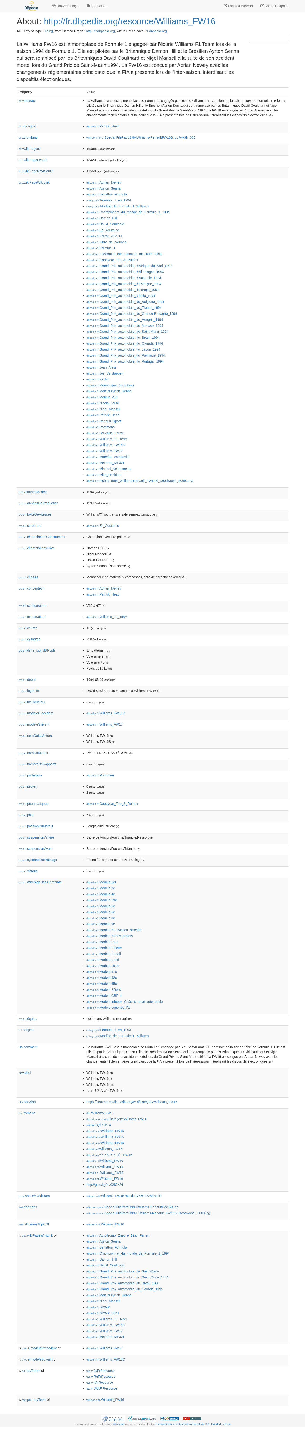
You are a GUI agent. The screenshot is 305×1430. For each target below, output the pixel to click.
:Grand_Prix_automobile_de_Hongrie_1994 (124, 320)
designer (27, 126)
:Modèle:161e (102, 966)
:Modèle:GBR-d (104, 995)
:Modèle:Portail (103, 954)
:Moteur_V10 (102, 397)
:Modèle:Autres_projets (109, 936)
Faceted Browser (238, 6)
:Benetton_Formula (106, 194)
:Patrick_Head (102, 126)
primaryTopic (34, 1400)
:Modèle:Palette (104, 948)
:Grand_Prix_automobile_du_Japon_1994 (123, 349)
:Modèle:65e (101, 984)
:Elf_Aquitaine (102, 230)
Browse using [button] (66, 6)
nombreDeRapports (37, 764)
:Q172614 (98, 1125)
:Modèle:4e (100, 894)
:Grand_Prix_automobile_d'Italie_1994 (120, 296)
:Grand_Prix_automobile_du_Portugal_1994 (125, 361)
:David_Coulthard (105, 224)
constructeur (32, 617)
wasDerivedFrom (34, 1196)
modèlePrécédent (36, 713)
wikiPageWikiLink (34, 182)
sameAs (27, 1113)
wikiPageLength (33, 160)
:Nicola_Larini (102, 403)
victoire (28, 871)
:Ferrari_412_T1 (104, 236)
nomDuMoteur (33, 753)
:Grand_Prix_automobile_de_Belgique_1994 (125, 302)
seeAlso (27, 1102)
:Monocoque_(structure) (110, 385)
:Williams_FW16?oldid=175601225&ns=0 (123, 1196)
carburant (30, 526)
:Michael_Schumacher (109, 469)
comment (28, 1047)
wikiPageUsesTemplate (40, 882)
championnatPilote (37, 548)
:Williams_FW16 (100, 1113)
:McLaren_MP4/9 (105, 463)
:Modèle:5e (100, 906)
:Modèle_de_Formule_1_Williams (117, 206)
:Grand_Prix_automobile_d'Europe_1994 (122, 290)
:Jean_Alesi (101, 367)
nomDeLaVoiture (35, 736)
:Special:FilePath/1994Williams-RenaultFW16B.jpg (132, 1207)
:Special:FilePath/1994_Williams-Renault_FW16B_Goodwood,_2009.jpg (148, 1213)
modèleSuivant (34, 724)
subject (26, 1030)
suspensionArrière (36, 837)
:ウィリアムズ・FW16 (109, 1155)
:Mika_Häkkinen (104, 475)
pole (26, 815)
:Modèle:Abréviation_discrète (114, 930)
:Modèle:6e (100, 912)
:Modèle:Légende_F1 (108, 1007)
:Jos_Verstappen (104, 373)
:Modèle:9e (100, 924)
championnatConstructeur (42, 537)
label (25, 1073)
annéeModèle (33, 492)
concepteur (31, 588)
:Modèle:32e (101, 978)
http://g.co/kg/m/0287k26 (104, 1185)
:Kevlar (97, 379)
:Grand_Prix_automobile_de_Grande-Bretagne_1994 (131, 314)
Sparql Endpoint (274, 6)
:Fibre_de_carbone (106, 242)
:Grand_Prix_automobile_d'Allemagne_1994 (125, 272)
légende (29, 691)
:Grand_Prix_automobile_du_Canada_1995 (124, 1289)
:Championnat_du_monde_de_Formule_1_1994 (128, 212)
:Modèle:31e (101, 972)
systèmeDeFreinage (38, 860)
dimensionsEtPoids (37, 650)
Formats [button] (97, 6)
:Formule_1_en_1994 (108, 200)
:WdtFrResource (101, 1388)
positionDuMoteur (36, 826)
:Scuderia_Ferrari (105, 433)
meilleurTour (32, 702)
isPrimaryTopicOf (34, 1224)
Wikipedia (118, 1424)
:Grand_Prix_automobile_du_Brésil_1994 (122, 337)
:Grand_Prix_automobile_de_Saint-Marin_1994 (127, 331)
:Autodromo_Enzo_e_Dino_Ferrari (117, 1235)
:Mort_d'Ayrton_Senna (109, 391)
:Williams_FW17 (104, 451)
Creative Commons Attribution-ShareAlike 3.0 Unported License (193, 1424)
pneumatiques (33, 804)
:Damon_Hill (101, 218)
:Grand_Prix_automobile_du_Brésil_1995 (122, 1283)
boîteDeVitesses (35, 514)
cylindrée (30, 639)
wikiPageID (30, 149)
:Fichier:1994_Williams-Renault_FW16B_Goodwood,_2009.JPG (139, 481)
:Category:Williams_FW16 (116, 1119)
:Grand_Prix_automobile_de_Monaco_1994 (124, 325)
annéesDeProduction (38, 503)
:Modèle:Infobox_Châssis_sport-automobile (124, 1001)
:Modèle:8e (100, 918)
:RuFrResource (100, 1376)
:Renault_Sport (103, 421)
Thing (49, 31)
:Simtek (98, 1307)
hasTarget (31, 1370)
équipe (28, 1019)
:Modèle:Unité (102, 960)
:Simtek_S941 (102, 1313)
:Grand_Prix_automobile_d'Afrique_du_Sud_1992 (129, 266)
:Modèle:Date (102, 942)
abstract (27, 101)
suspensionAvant (35, 848)
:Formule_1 (100, 248)
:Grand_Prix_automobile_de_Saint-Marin (122, 1271)
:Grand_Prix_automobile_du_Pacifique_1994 (125, 355)
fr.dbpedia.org (156, 31)
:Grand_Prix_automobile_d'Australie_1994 (123, 278)
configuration (32, 605)
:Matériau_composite (107, 457)
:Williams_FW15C (105, 445)
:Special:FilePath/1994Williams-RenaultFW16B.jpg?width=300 (140, 137)
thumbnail (28, 137)
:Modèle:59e (101, 900)
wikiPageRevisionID (36, 171)
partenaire (30, 775)
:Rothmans (100, 427)
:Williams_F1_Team (107, 439)
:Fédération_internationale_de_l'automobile (124, 254)
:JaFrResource (100, 1370)
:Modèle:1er (101, 882)
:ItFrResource (99, 1382)
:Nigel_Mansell (103, 409)
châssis (28, 577)
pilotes (28, 786)
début (27, 679)
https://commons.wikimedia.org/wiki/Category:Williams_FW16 (131, 1102)
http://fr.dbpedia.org (100, 31)
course (28, 628)
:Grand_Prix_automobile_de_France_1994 (124, 308)
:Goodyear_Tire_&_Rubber (112, 260)
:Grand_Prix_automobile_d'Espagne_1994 (123, 284)
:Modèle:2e (100, 888)
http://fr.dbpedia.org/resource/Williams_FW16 (129, 21)
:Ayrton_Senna (103, 188)
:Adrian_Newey (103, 182)
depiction (28, 1207)
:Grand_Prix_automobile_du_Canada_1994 (124, 343)
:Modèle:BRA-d (103, 990)
